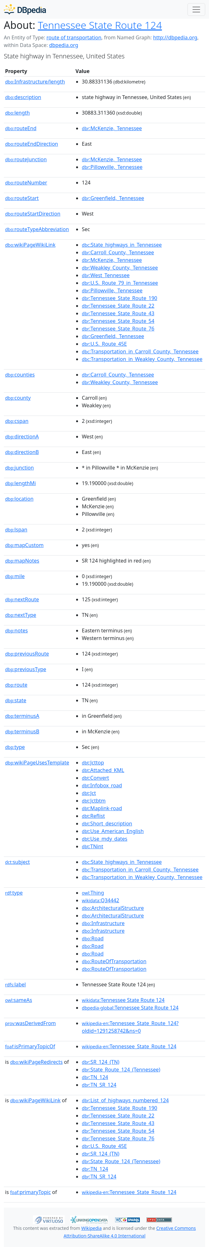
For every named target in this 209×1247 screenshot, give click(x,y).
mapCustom (24, 545)
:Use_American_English (113, 831)
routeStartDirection (32, 213)
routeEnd (20, 128)
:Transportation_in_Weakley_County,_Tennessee (142, 359)
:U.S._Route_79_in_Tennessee (120, 282)
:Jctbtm (94, 800)
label (15, 984)
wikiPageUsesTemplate (37, 762)
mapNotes (22, 560)
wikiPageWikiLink (30, 244)
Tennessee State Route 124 (100, 25)
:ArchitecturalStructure (113, 907)
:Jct (89, 793)
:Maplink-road (102, 808)
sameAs (18, 1000)
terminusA (22, 715)
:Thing (93, 892)
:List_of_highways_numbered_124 (125, 1100)
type (15, 747)
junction (19, 467)
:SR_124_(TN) (100, 1061)
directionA (22, 436)
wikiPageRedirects (36, 1061)
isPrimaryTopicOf (30, 1046)
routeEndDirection (31, 143)
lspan (16, 529)
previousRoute (27, 653)
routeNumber (26, 182)
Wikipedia (91, 1228)
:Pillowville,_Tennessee (112, 166)
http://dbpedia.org (175, 37)
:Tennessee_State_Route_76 (118, 328)
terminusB (22, 731)
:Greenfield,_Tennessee (113, 198)
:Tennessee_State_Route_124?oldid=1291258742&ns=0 (130, 1027)
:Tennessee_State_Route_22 (118, 305)
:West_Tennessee (105, 275)
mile (15, 576)
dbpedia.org (63, 45)
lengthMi (20, 483)
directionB (22, 452)
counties (20, 374)
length (17, 112)
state (15, 700)
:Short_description (107, 823)
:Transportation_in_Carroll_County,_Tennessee (140, 351)
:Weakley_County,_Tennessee (120, 267)
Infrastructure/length (35, 81)
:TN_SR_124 (99, 1084)
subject (17, 861)
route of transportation (73, 37)
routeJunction (26, 159)
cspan (17, 420)
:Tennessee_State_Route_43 (118, 313)
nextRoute (22, 599)
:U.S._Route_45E (104, 343)
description (23, 97)
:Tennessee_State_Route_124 (129, 1046)
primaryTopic (30, 1192)
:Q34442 (100, 900)
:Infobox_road (102, 785)
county (18, 397)
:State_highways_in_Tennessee (122, 244)
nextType (20, 614)
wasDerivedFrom (30, 1023)
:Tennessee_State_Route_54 (118, 320)
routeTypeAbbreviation (37, 229)
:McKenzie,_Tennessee (112, 128)
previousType (25, 669)
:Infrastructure (103, 923)
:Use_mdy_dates (104, 838)
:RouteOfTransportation (114, 961)
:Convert (95, 777)
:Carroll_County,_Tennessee (118, 252)
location (19, 498)
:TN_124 (95, 1077)
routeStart (22, 198)
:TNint (92, 846)
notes (16, 630)
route (16, 684)
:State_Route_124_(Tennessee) (121, 1069)
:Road (92, 938)
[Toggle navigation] (196, 9)
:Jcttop (93, 762)
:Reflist (93, 815)
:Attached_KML (103, 770)
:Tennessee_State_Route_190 (119, 298)
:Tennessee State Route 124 (123, 1000)
